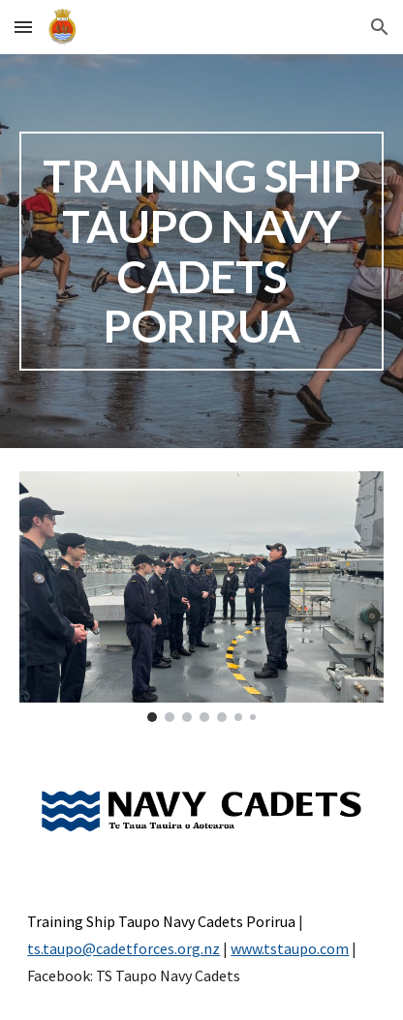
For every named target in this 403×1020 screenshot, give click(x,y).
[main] (201, 251)
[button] (23, 26)
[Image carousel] (201, 596)
